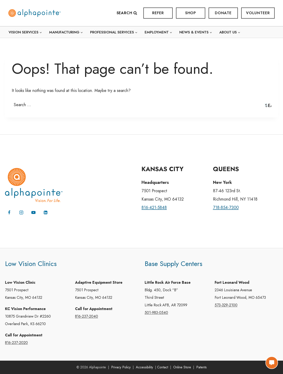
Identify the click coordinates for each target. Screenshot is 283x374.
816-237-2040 (86, 316)
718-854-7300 (226, 208)
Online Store (182, 367)
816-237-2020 (16, 342)
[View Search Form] (129, 13)
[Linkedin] (45, 212)
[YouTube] (33, 212)
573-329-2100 (226, 305)
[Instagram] (21, 212)
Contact (162, 367)
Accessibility (144, 367)
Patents (201, 367)
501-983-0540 (156, 312)
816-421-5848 (154, 208)
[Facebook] (9, 212)
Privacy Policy (121, 367)
